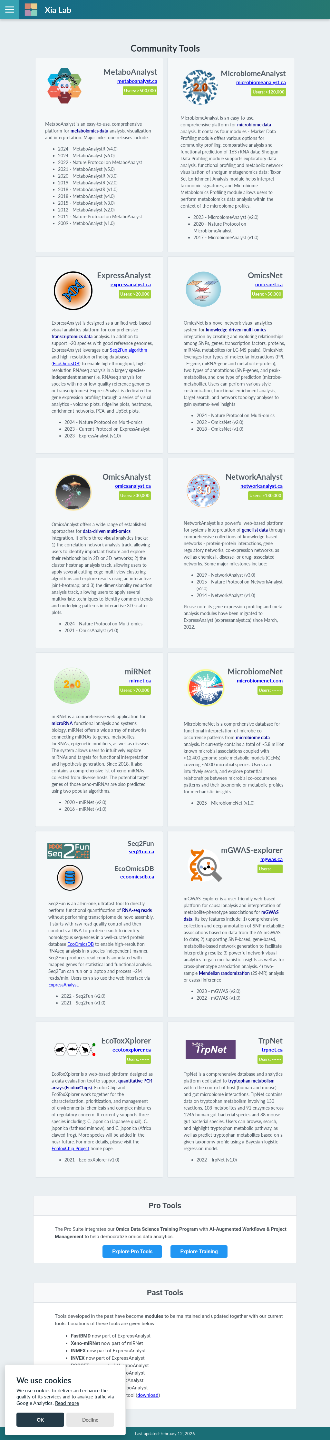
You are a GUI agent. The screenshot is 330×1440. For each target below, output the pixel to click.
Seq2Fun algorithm (128, 350)
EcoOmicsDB (66, 363)
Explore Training (199, 1252)
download (147, 1395)
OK (40, 1420)
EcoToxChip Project (70, 1148)
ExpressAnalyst (63, 984)
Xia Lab (58, 10)
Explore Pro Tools (132, 1252)
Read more (67, 1403)
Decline (90, 1420)
